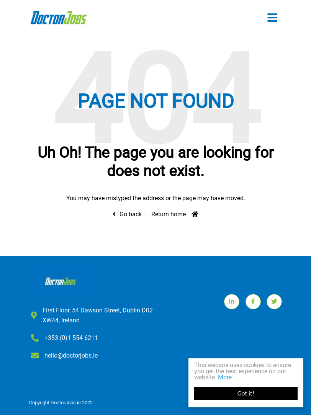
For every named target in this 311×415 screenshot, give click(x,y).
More (225, 377)
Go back (130, 214)
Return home (168, 214)
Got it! (245, 393)
